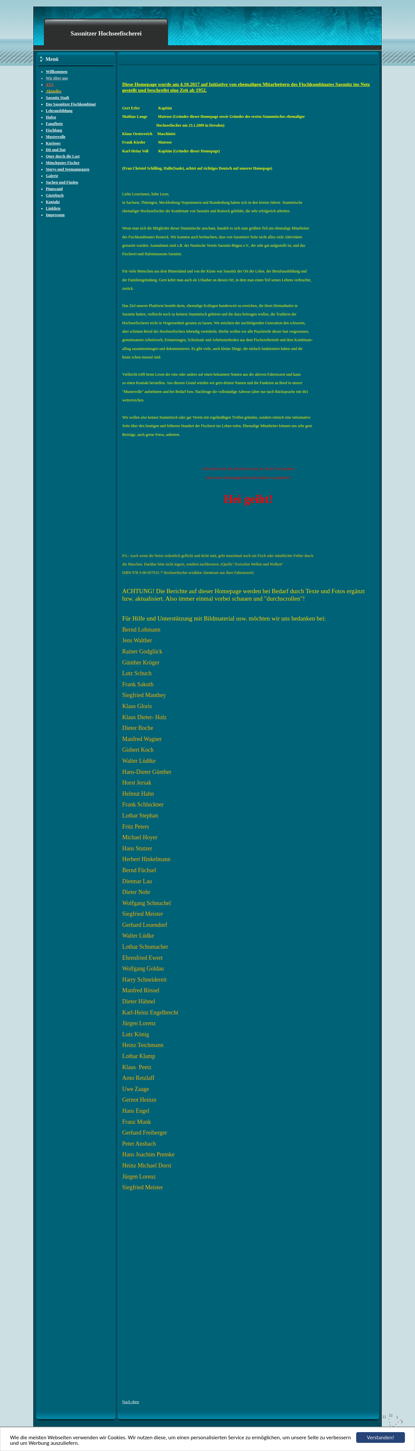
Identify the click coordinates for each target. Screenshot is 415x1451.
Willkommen (56, 71)
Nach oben (130, 1402)
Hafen (51, 117)
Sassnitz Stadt (57, 97)
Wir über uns (57, 78)
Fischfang (54, 130)
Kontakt (53, 202)
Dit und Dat (56, 149)
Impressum (55, 215)
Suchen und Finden (62, 182)
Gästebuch (55, 195)
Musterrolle (55, 136)
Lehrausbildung (59, 110)
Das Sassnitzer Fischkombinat (71, 104)
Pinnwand (54, 189)
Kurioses (53, 143)
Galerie (52, 176)
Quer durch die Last (63, 156)
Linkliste (53, 208)
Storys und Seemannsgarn (67, 169)
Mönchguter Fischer (63, 162)
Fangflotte (54, 123)
